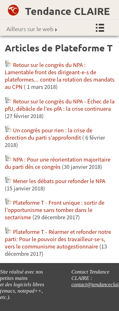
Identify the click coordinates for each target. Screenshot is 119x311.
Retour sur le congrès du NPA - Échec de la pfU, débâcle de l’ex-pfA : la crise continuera (60, 105)
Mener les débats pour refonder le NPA (60, 181)
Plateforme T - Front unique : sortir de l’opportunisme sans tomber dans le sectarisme (54, 210)
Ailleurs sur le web (31, 28)
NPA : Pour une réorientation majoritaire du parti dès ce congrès (57, 163)
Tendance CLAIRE (67, 11)
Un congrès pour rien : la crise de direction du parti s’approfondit (48, 134)
